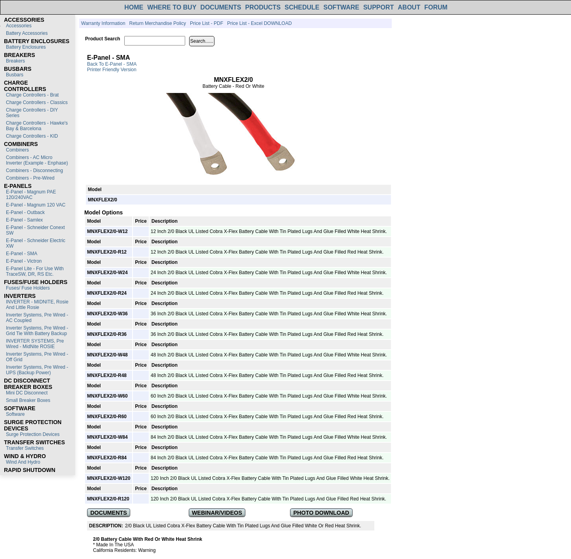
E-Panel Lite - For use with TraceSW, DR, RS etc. (35, 271)
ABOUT (409, 7)
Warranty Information (103, 23)
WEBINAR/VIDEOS (217, 513)
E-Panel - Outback (25, 212)
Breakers (15, 61)
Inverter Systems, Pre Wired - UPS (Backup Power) (37, 369)
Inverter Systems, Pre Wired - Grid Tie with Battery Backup (37, 330)
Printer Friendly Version (112, 69)
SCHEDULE (302, 7)
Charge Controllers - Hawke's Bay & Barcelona (37, 125)
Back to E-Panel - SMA (112, 64)
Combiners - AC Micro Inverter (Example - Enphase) (37, 160)
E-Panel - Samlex (24, 220)
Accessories (19, 25)
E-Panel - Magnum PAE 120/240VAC (31, 194)
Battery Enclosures (26, 47)
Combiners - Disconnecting (34, 170)
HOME (133, 7)
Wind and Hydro (23, 462)
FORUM (436, 7)
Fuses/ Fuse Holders (28, 288)
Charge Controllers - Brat (32, 95)
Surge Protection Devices (32, 434)
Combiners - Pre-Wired (30, 178)
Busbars (14, 75)
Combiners (17, 150)
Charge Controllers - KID (32, 136)
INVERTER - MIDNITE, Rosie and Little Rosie (37, 304)
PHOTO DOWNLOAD (321, 513)
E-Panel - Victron (24, 261)
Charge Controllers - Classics (37, 102)
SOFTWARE (341, 7)
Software (15, 414)
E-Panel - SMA (21, 253)
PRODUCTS (263, 7)
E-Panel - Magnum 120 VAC (36, 205)
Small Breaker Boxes (28, 400)
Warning (147, 550)
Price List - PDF (206, 23)
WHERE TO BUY (171, 7)
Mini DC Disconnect (26, 393)
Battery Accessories (26, 33)
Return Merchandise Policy (157, 23)
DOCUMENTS (220, 7)
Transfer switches (25, 448)
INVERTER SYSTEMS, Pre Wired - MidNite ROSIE (35, 343)
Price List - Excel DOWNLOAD (259, 23)
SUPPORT (378, 7)
